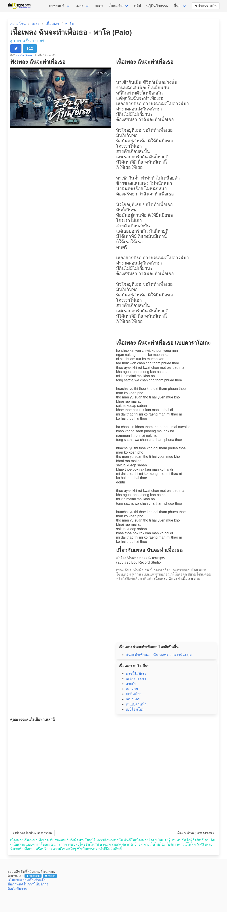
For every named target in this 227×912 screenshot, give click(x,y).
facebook (33, 875)
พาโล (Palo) (25, 55)
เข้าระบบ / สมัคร (206, 5)
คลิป (137, 6)
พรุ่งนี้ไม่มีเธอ (136, 673)
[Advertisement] (166, 610)
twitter (50, 875)
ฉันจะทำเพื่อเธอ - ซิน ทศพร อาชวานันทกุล (159, 655)
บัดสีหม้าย (133, 694)
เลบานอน (133, 699)
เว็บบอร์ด (116, 6)
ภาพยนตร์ (56, 6)
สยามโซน (18, 23)
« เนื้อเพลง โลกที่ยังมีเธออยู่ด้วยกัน (32, 833)
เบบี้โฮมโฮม (135, 709)
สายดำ (131, 684)
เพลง (79, 6)
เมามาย (132, 689)
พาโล (69, 23)
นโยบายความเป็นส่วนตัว (26, 880)
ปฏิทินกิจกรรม (157, 6)
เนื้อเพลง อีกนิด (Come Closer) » (195, 833)
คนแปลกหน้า (136, 704)
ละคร (99, 6)
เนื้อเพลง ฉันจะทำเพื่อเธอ (173, 578)
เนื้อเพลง (52, 23)
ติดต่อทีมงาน (17, 889)
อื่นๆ (177, 6)
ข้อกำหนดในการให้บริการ (28, 884)
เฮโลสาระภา (136, 678)
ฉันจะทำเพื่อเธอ (148, 98)
